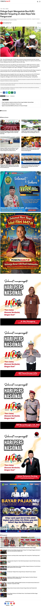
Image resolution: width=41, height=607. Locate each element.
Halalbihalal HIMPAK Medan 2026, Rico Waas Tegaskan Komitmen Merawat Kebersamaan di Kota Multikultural (9, 166)
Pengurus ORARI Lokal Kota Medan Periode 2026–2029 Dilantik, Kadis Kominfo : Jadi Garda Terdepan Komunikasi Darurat (9, 149)
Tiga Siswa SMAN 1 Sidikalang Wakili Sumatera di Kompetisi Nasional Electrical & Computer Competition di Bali (23, 583)
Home (1, 8)
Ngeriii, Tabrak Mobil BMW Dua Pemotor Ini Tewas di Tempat (14, 105)
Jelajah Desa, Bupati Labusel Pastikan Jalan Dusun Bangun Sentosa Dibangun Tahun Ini (30, 132)
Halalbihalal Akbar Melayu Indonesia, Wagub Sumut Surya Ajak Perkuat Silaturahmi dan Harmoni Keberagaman (30, 149)
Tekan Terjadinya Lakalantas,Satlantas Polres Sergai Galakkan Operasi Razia (17, 102)
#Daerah (7, 96)
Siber (12, 605)
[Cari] (37, 1)
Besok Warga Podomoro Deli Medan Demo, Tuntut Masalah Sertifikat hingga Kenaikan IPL (22, 594)
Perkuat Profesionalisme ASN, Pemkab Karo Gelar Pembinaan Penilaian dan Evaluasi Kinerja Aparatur (30, 166)
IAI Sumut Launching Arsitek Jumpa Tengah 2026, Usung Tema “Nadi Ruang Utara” (23, 555)
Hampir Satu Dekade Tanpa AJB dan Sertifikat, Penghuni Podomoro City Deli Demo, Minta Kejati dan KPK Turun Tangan (24, 567)
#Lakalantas (12, 96)
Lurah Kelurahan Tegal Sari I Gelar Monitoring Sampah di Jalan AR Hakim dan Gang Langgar (23, 561)
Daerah (4, 8)
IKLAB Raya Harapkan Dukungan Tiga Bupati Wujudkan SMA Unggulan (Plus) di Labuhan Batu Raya (9, 132)
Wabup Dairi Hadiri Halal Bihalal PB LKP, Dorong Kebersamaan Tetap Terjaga (18, 547)
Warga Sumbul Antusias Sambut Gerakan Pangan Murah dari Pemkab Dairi (22, 588)
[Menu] (40, 1)
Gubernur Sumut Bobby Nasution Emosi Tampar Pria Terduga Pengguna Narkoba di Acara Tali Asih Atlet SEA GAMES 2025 (23, 551)
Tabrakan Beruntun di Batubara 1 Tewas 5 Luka (12, 104)
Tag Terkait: (3, 96)
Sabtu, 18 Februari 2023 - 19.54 (7, 23)
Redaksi (7, 605)
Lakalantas (6, 8)
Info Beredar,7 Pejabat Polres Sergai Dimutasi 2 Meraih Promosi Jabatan (21, 571)
